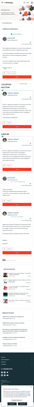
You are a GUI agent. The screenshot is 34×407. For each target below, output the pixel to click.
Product (3, 357)
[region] (17, 395)
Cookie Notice (22, 394)
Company (3, 364)
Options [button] (31, 23)
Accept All (22, 403)
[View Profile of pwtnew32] (11, 38)
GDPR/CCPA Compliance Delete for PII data (13, 323)
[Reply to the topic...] (18, 260)
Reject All (12, 403)
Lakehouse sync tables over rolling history (13, 316)
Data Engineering (7, 23)
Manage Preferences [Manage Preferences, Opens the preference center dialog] (17, 400)
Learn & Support (5, 359)
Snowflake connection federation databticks (14, 337)
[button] (4, 73)
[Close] (31, 387)
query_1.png (7, 67)
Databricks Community (8, 3)
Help (27, 2)
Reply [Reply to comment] (17, 126)
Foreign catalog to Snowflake (10, 343)
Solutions (3, 362)
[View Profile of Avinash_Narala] (13, 93)
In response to (18, 181)
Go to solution (17, 34)
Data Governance (7, 324)
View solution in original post (10, 117)
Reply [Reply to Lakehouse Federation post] (17, 77)
